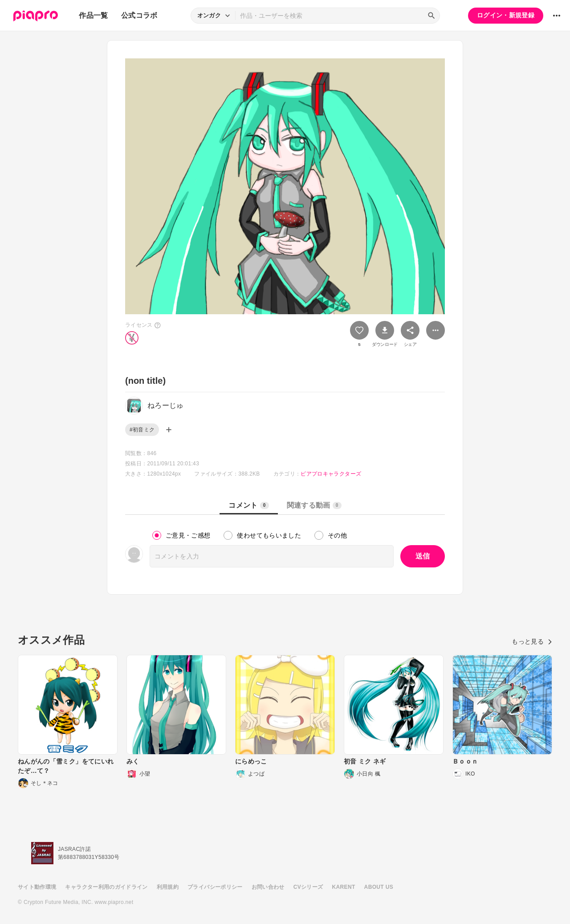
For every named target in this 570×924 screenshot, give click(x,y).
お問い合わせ (268, 887)
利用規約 (168, 887)
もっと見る (532, 641)
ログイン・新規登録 (505, 15)
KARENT (343, 887)
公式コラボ (139, 15)
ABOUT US (378, 887)
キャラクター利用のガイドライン (106, 887)
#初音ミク (142, 430)
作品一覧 (93, 15)
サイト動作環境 (37, 887)
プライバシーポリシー (215, 887)
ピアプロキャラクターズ (331, 474)
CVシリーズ (308, 887)
